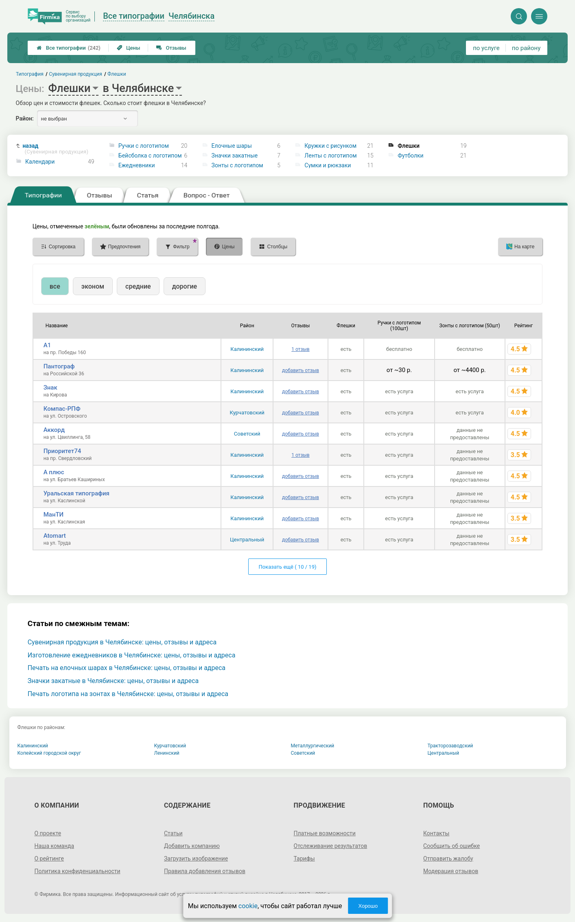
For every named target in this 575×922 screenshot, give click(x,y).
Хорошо (368, 906)
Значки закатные (235, 155)
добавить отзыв (300, 370)
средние (138, 286)
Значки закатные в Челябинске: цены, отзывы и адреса (113, 681)
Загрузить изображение (196, 858)
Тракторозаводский (450, 746)
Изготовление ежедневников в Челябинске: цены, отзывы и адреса (132, 655)
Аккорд (54, 430)
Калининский (247, 349)
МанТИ (54, 514)
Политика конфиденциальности (77, 871)
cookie (248, 906)
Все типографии (69, 48)
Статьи (173, 833)
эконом (92, 286)
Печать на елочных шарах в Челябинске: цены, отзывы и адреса (126, 668)
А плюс (54, 472)
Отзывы (171, 48)
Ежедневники (136, 165)
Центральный (247, 540)
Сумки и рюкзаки (327, 165)
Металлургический (313, 746)
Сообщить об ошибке (451, 846)
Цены (128, 48)
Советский (247, 434)
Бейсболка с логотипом (150, 155)
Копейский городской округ (49, 753)
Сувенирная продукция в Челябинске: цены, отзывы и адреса (122, 642)
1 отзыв (300, 349)
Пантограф (59, 366)
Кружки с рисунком (330, 146)
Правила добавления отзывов (204, 871)
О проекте (47, 833)
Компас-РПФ (62, 408)
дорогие (184, 286)
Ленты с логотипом (330, 155)
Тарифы (304, 858)
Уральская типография (76, 493)
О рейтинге (49, 858)
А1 (47, 345)
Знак (50, 387)
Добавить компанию (192, 846)
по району (526, 48)
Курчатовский (247, 413)
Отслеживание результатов (330, 846)
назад (55, 149)
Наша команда (54, 846)
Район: (25, 118)
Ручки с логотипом (143, 146)
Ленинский (166, 753)
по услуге (486, 48)
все (55, 286)
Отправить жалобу (448, 858)
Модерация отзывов (450, 871)
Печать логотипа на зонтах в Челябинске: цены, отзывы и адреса (128, 694)
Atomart (55, 535)
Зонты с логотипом (237, 165)
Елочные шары (232, 146)
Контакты (436, 833)
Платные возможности (325, 833)
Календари (40, 161)
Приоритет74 (62, 451)
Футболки (411, 155)
